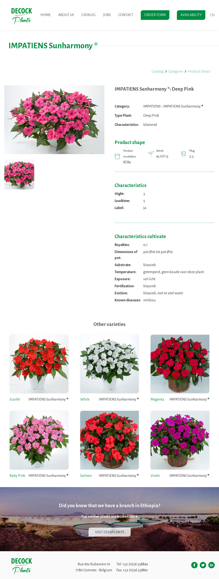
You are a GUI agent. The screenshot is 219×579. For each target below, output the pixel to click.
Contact (125, 15)
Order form (155, 15)
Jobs (107, 15)
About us (66, 15)
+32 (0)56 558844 (135, 564)
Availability (191, 15)
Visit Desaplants (109, 532)
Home (45, 15)
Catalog (88, 15)
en (212, 15)
